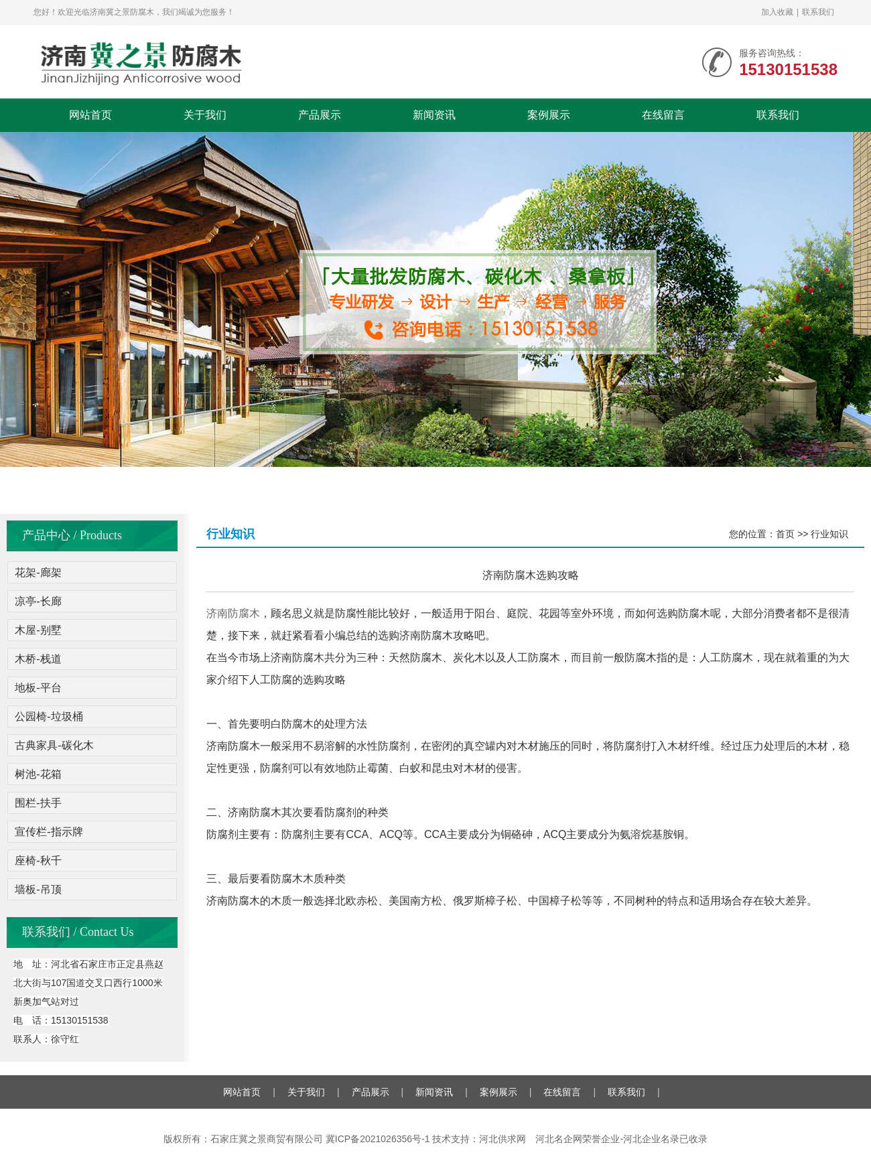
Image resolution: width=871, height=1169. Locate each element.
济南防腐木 (233, 613)
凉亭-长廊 (38, 601)
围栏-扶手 (38, 803)
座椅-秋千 (38, 860)
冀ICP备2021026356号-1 (378, 1138)
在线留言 (663, 115)
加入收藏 (777, 12)
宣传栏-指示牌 (48, 831)
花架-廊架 (38, 572)
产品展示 (319, 115)
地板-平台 (38, 687)
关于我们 (205, 115)
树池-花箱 (38, 774)
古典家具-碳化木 (54, 745)
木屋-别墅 (38, 630)
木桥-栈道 (38, 659)
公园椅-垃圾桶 (48, 716)
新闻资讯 (434, 115)
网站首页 (90, 115)
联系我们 (818, 12)
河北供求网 (502, 1138)
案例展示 (548, 115)
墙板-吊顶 (38, 889)
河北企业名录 (651, 1138)
